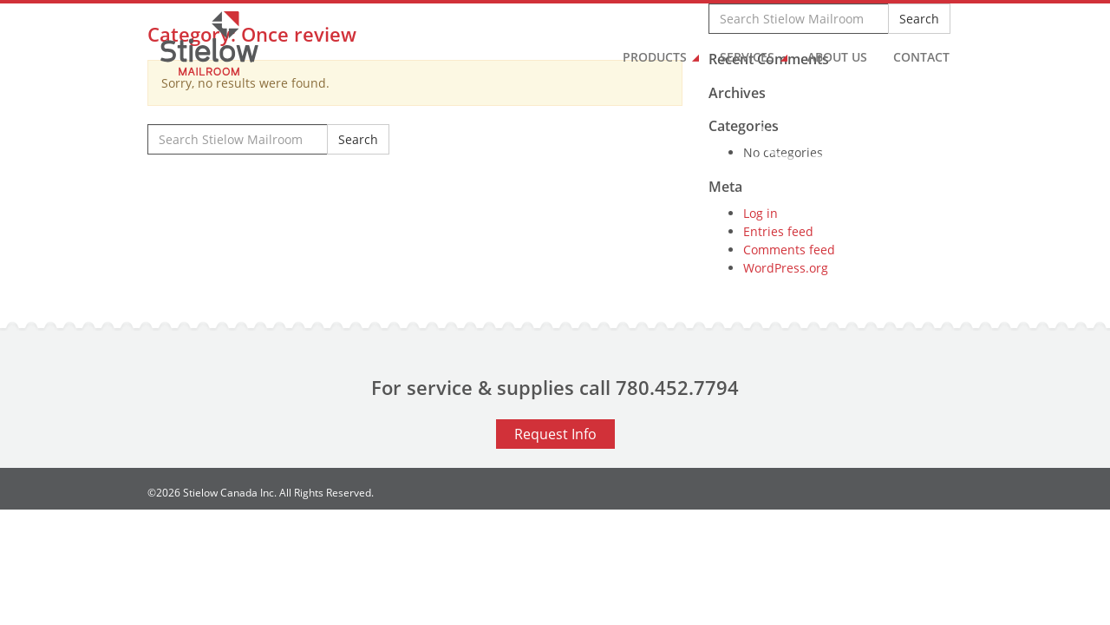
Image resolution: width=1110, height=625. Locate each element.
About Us (837, 57)
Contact (921, 57)
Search (358, 139)
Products (655, 57)
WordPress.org (785, 268)
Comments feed (789, 249)
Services (747, 57)
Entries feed (778, 231)
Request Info (555, 434)
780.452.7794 (677, 387)
